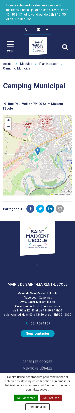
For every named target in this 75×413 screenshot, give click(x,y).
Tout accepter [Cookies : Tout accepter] (26, 398)
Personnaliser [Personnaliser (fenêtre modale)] (37, 406)
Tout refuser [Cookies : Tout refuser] (51, 398)
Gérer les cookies (38, 362)
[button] (37, 151)
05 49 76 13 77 (37, 323)
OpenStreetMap (65, 194)
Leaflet (54, 194)
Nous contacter (37, 333)
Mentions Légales (38, 368)
